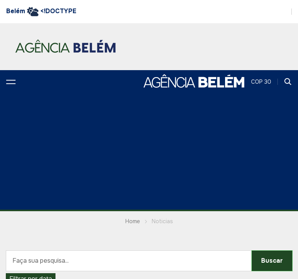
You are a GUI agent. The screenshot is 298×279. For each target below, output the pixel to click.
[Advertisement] (149, 151)
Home (132, 221)
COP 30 (261, 81)
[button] (11, 81)
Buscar (272, 261)
